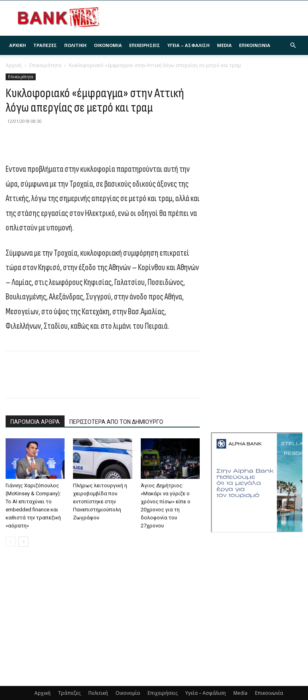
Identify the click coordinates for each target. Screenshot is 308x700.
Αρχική (17, 45)
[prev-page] (11, 542)
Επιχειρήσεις (144, 45)
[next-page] (23, 542)
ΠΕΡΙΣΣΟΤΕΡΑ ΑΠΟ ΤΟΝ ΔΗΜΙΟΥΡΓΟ (116, 422)
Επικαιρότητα (45, 65)
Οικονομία (108, 45)
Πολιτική (75, 45)
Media (224, 45)
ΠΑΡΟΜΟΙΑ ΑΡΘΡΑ (35, 422)
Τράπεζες (45, 45)
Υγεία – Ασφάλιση (188, 45)
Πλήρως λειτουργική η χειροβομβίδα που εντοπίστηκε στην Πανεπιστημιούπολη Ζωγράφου (100, 501)
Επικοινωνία (254, 45)
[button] (292, 45)
